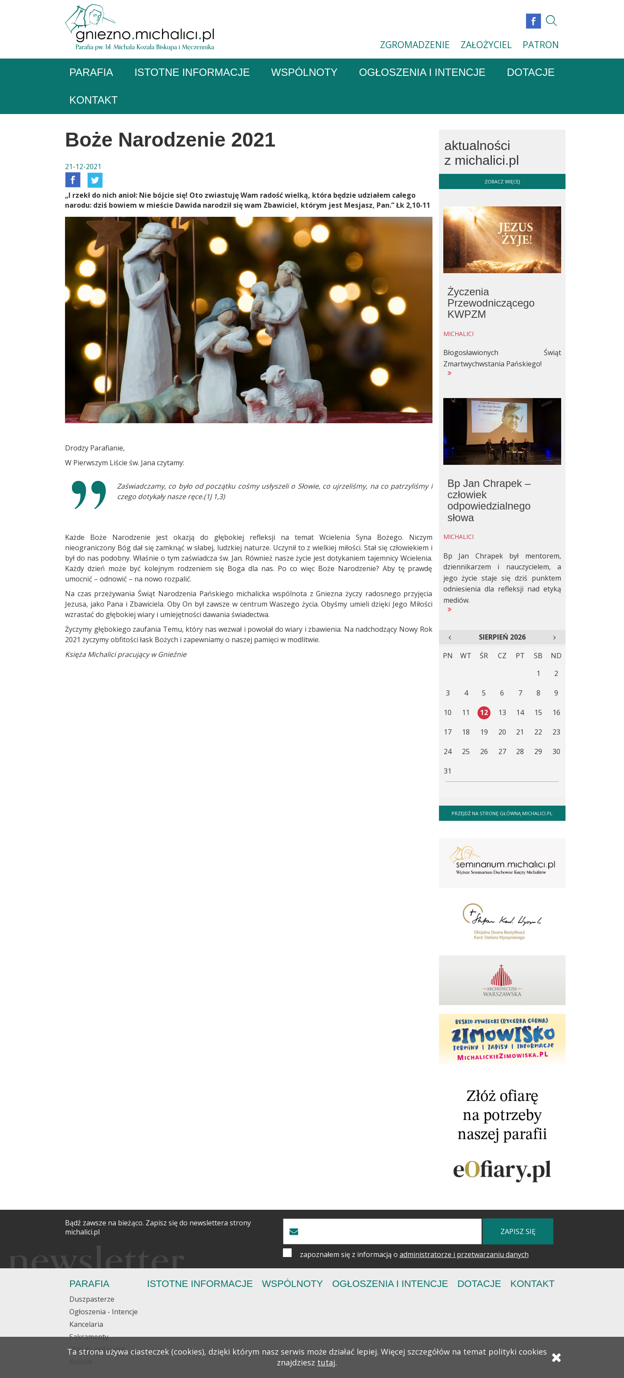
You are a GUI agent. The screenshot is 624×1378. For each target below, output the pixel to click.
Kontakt (93, 100)
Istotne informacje (192, 72)
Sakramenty (88, 1337)
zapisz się (518, 1232)
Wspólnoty (304, 72)
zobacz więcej (502, 182)
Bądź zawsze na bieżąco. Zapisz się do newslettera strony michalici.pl (158, 1228)
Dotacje (531, 72)
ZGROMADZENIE (415, 45)
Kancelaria (86, 1324)
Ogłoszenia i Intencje (422, 72)
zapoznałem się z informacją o (414, 1255)
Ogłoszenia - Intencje (103, 1312)
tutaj (326, 1363)
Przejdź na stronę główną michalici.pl (502, 813)
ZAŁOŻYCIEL (486, 45)
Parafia (91, 72)
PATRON (541, 45)
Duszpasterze (91, 1299)
